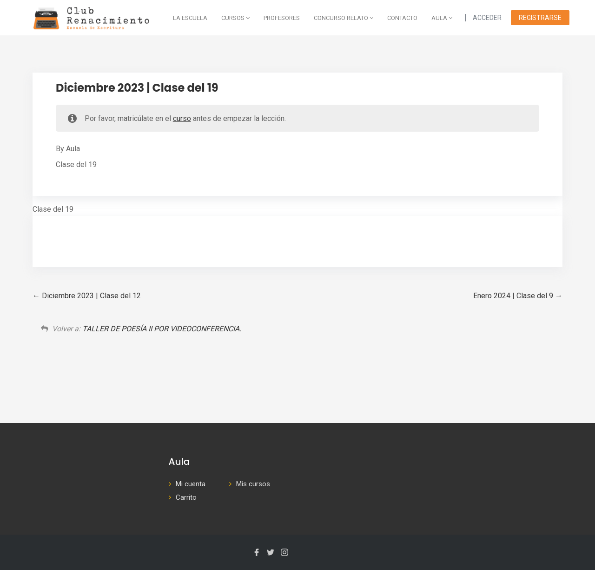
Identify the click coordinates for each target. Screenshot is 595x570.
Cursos (235, 17)
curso (182, 118)
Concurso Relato (343, 17)
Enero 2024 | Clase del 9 (517, 295)
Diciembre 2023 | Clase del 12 (87, 295)
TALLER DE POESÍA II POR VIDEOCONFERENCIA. (161, 328)
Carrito (186, 497)
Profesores (282, 17)
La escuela (190, 17)
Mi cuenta (190, 484)
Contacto (402, 17)
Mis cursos (253, 484)
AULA (441, 17)
